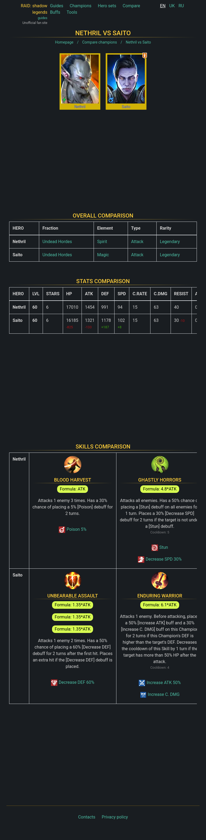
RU (181, 5)
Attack (137, 241)
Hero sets (107, 5)
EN (163, 5)
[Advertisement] (103, 156)
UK (172, 5)
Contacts (86, 817)
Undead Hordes (57, 241)
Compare (131, 5)
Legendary (170, 241)
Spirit (102, 241)
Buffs (55, 12)
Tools (72, 12)
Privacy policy (115, 817)
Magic (103, 254)
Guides (56, 5)
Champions (80, 5)
